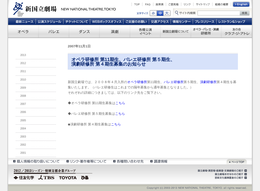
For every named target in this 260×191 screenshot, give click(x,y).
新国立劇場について (175, 31)
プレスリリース (205, 21)
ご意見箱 (173, 4)
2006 (23, 112)
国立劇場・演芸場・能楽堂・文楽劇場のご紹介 (222, 171)
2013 (23, 55)
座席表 (159, 4)
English (241, 4)
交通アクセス (160, 21)
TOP (137, 4)
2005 (23, 120)
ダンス (84, 31)
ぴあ (85, 177)
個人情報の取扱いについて (36, 161)
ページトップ (236, 161)
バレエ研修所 (174, 82)
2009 (23, 87)
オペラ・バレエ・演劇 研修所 (206, 31)
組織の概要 (222, 4)
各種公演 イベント (145, 31)
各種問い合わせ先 (128, 161)
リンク (187, 4)
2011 (23, 71)
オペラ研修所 (137, 82)
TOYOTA (68, 177)
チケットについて (76, 21)
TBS (46, 177)
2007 (23, 104)
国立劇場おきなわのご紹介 (230, 174)
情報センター (182, 21)
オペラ (23, 31)
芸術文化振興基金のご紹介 (230, 178)
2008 (23, 95)
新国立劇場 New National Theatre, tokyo (64, 9)
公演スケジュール (49, 21)
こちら (120, 103)
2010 (23, 79)
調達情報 (158, 161)
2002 (23, 144)
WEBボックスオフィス (106, 21)
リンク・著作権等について (86, 161)
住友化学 (24, 177)
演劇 (115, 31)
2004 (23, 128)
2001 (23, 152)
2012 (23, 63)
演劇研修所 (208, 82)
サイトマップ (202, 4)
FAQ (147, 4)
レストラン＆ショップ (232, 21)
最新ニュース (24, 21)
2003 (23, 136)
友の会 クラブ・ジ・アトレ (236, 31)
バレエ (54, 31)
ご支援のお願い (136, 21)
